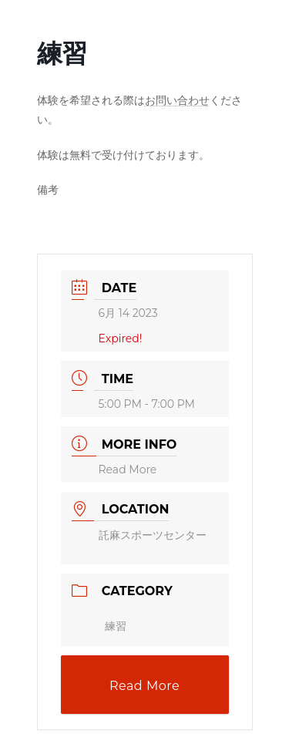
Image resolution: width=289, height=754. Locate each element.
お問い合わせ (177, 100)
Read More (128, 469)
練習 (115, 626)
